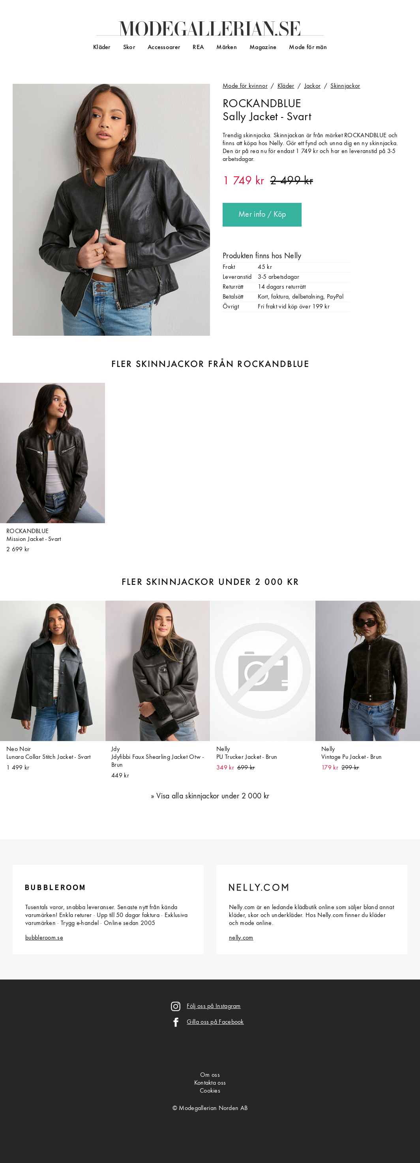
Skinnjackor (345, 86)
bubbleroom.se (44, 938)
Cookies (210, 1091)
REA (198, 47)
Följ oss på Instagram (213, 1006)
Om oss (210, 1075)
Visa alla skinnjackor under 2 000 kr (212, 796)
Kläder (102, 47)
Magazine (262, 47)
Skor (129, 47)
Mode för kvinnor (245, 86)
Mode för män (308, 47)
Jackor (312, 86)
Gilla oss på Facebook (215, 1022)
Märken (226, 47)
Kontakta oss (210, 1083)
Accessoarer (164, 47)
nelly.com (241, 938)
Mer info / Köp (262, 215)
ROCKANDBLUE (262, 104)
